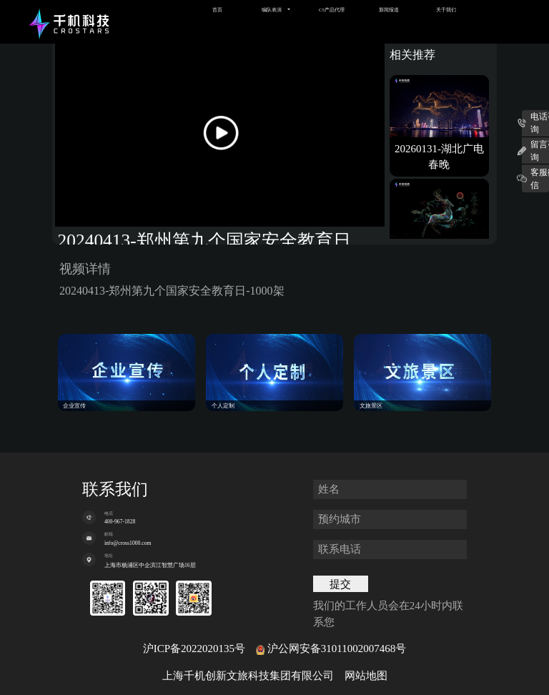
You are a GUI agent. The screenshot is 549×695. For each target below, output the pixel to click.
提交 (340, 584)
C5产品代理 (332, 9)
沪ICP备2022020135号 (194, 648)
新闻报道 (389, 9)
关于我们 (446, 9)
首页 (217, 9)
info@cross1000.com (128, 543)
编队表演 (272, 9)
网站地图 (366, 675)
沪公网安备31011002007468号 (336, 648)
